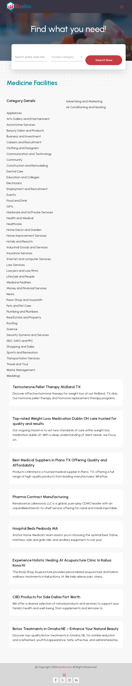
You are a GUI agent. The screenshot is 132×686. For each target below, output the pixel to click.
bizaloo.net (65, 667)
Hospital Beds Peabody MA (35, 528)
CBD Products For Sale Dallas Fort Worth (46, 597)
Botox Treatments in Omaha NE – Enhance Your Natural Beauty (66, 628)
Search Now (106, 60)
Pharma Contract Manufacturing (40, 496)
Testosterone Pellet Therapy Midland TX (47, 387)
